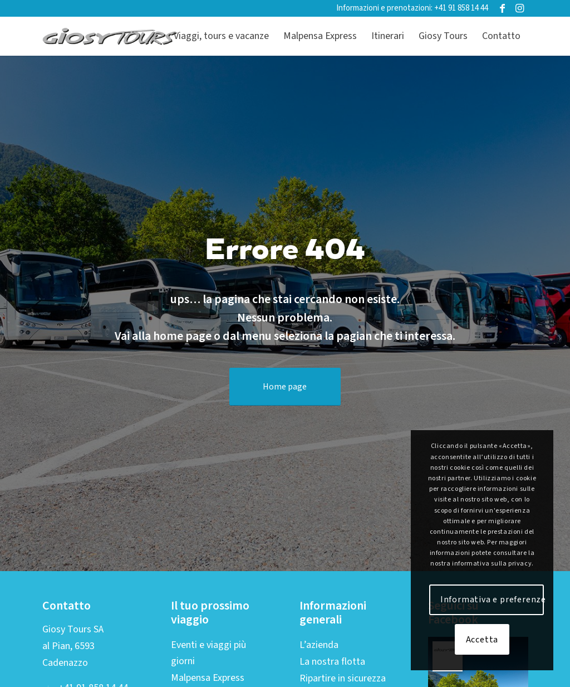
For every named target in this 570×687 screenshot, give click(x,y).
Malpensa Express (207, 678)
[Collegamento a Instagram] (519, 8)
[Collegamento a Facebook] (502, 8)
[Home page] (285, 387)
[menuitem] (221, 36)
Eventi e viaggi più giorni (208, 653)
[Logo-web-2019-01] (110, 36)
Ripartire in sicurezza (342, 678)
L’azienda (318, 645)
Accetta (482, 640)
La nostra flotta (332, 662)
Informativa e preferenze (492, 599)
